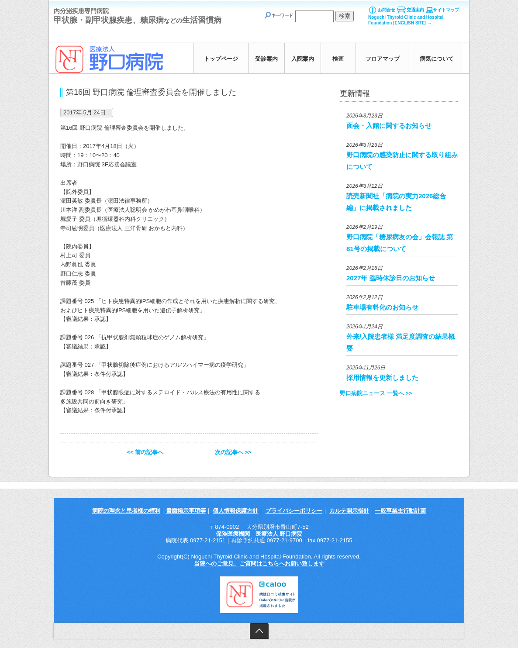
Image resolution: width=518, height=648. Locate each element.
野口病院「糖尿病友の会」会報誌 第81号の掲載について (399, 242)
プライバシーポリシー (294, 510)
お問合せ (386, 9)
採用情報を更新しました (382, 377)
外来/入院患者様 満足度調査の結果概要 (400, 342)
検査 (338, 58)
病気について (437, 58)
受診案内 (266, 58)
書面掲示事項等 (186, 510)
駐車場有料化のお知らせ (382, 307)
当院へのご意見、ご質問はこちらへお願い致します (259, 563)
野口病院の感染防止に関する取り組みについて (402, 160)
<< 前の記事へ (145, 452)
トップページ (221, 58)
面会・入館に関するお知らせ (389, 125)
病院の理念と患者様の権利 (126, 510)
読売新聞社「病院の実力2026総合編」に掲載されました (396, 201)
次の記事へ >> (233, 452)
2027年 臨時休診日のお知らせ (390, 278)
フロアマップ (383, 58)
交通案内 (415, 9)
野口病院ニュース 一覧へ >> (376, 393)
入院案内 (302, 58)
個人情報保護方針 (235, 510)
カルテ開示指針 (349, 510)
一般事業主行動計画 (400, 510)
